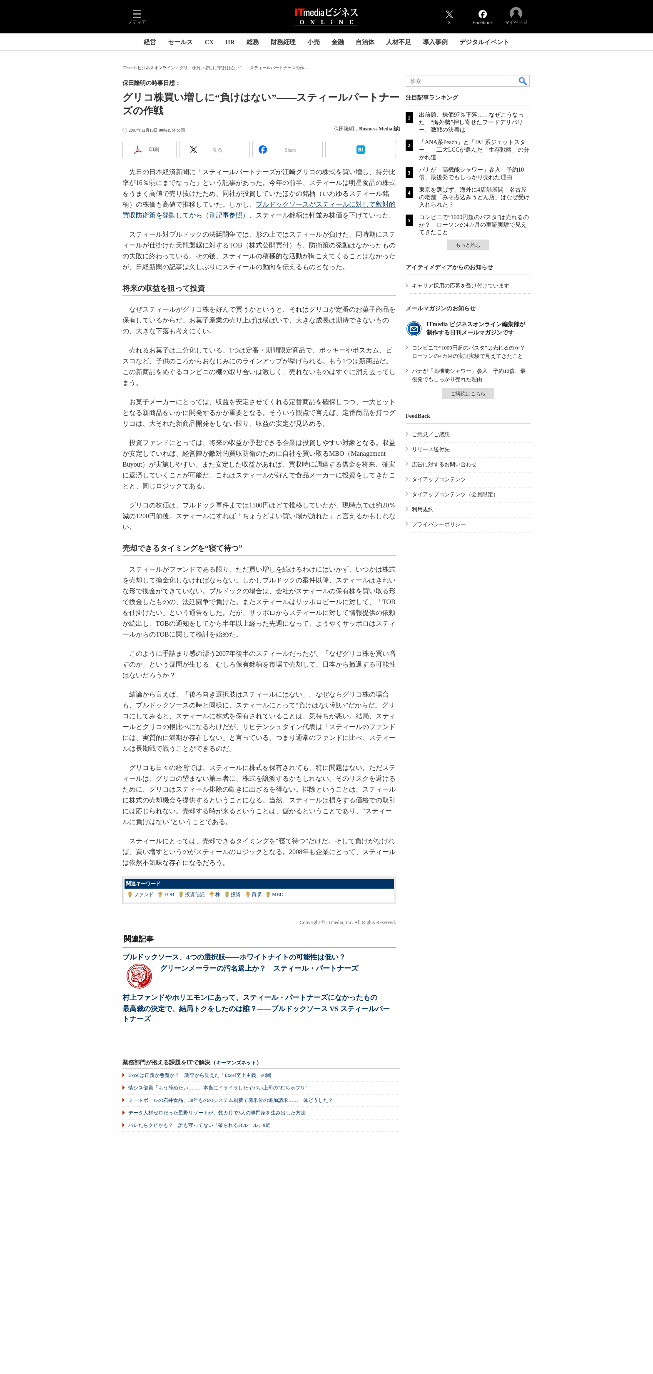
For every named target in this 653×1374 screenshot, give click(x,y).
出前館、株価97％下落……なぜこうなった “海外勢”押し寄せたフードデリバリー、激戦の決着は (471, 122)
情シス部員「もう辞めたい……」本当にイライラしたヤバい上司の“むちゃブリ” (218, 1088)
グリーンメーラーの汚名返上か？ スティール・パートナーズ (259, 968)
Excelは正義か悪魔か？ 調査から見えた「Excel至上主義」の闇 (199, 1075)
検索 (523, 81)
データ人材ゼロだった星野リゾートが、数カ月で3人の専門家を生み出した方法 (217, 1113)
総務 (253, 42)
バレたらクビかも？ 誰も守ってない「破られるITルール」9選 (199, 1125)
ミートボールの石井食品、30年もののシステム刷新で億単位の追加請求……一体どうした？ (230, 1100)
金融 (337, 42)
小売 (313, 42)
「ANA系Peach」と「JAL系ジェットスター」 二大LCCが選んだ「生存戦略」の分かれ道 (474, 149)
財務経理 (283, 42)
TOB (169, 894)
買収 (257, 894)
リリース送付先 (431, 449)
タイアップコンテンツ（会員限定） (455, 494)
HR (230, 42)
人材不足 (398, 42)
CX (209, 42)
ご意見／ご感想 (431, 434)
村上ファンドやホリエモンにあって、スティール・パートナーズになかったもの (249, 998)
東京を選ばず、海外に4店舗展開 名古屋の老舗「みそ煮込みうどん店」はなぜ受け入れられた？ (474, 197)
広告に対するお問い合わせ (444, 464)
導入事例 (435, 42)
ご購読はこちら (468, 394)
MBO (277, 894)
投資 (236, 894)
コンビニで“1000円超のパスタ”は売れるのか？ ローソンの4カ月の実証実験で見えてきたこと (474, 224)
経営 (150, 42)
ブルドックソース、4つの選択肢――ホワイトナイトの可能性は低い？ (234, 957)
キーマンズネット (236, 1063)
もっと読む (468, 245)
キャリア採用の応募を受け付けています (460, 285)
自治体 (365, 42)
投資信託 (195, 894)
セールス (180, 42)
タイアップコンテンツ (439, 479)
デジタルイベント (484, 42)
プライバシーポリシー (439, 524)
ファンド (144, 894)
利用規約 (423, 509)
